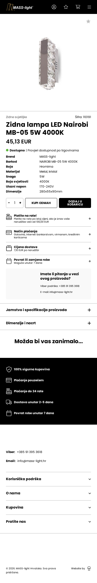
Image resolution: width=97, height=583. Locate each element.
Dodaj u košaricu (75, 203)
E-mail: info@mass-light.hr (56, 292)
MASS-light (48, 156)
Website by (81, 569)
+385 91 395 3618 (24, 452)
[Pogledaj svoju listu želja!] (66, 7)
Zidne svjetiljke (16, 117)
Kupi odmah (41, 202)
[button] (54, 7)
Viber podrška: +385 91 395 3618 (59, 286)
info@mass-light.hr (26, 460)
